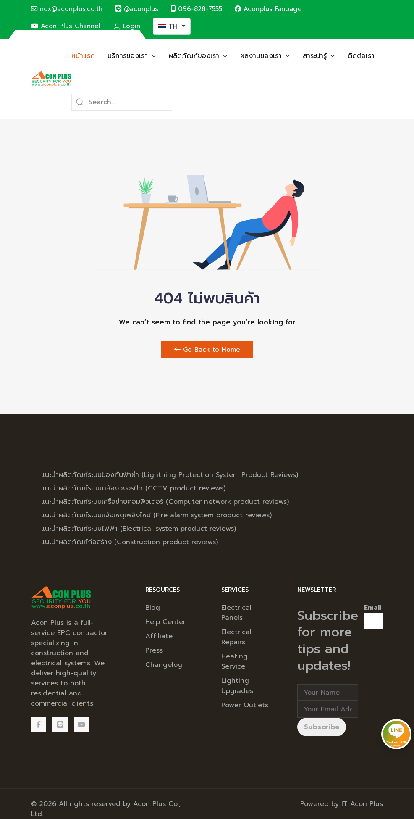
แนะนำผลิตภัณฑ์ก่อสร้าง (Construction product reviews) (129, 542)
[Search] (121, 102)
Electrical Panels (236, 613)
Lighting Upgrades (237, 686)
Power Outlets (244, 705)
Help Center (165, 622)
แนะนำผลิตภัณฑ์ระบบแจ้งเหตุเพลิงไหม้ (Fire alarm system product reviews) (156, 515)
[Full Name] (327, 692)
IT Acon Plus (362, 804)
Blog (152, 608)
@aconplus (136, 8)
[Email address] (327, 709)
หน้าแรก (83, 56)
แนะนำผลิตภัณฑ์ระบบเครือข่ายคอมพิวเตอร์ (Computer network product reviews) (165, 502)
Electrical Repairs (236, 637)
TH (169, 26)
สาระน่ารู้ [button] (319, 56)
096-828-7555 (196, 8)
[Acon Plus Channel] (81, 724)
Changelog (163, 665)
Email (372, 607)
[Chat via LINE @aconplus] (396, 734)
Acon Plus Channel (65, 26)
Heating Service (234, 661)
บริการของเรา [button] (131, 56)
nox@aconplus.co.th (66, 8)
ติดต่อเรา (361, 56)
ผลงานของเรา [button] (265, 56)
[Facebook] (38, 724)
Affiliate (159, 636)
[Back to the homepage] (51, 79)
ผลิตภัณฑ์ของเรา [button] (198, 56)
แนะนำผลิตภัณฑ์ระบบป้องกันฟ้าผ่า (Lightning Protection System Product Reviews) (169, 475)
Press (154, 650)
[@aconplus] (60, 724)
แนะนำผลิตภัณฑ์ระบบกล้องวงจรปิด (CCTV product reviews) (133, 488)
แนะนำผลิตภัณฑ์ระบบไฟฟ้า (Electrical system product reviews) (138, 529)
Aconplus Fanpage (268, 8)
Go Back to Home (207, 349)
